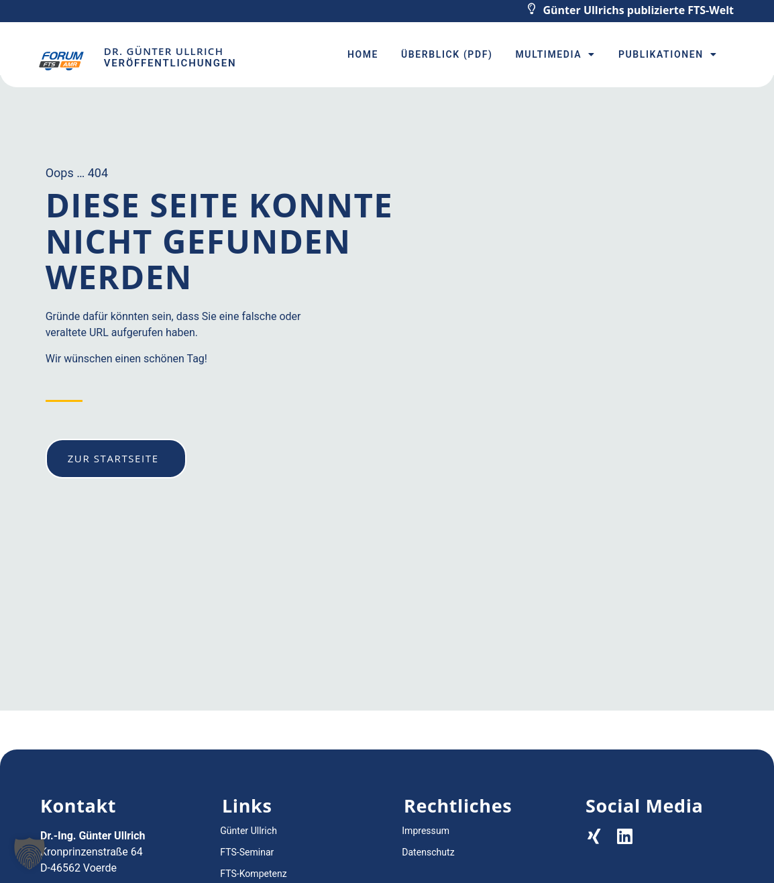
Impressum (425, 830)
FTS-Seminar (247, 852)
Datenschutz (428, 852)
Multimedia (555, 54)
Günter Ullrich (248, 830)
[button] (29, 853)
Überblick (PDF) (446, 54)
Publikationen (667, 54)
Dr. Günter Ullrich (163, 51)
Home (362, 54)
